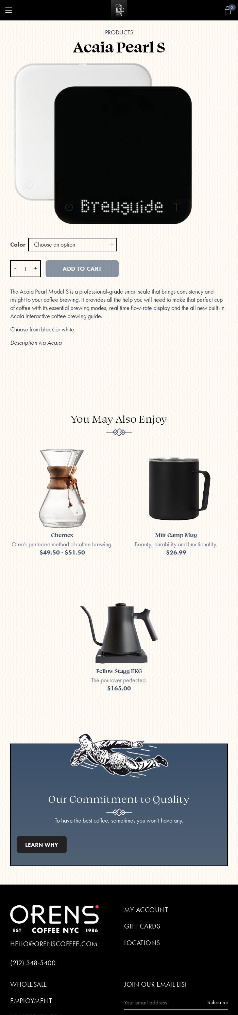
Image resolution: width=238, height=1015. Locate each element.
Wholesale (28, 984)
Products (119, 32)
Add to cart (82, 268)
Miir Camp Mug (176, 534)
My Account (146, 909)
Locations (142, 942)
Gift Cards (142, 926)
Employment (31, 1000)
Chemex (62, 534)
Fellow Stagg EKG (119, 670)
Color (18, 244)
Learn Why (41, 844)
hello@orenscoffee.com (54, 943)
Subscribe (217, 1002)
